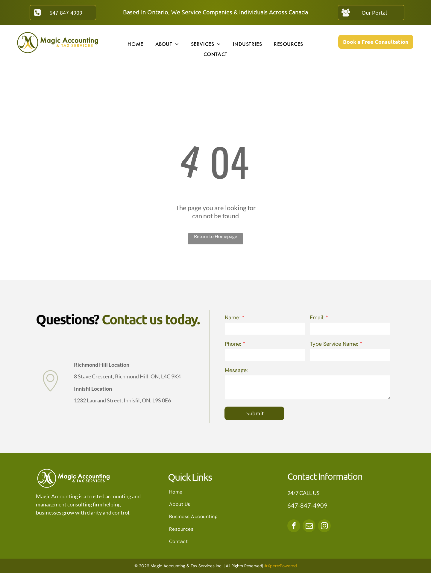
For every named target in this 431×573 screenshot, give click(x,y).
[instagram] (324, 526)
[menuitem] (135, 44)
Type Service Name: (334, 344)
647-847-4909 (307, 505)
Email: (317, 317)
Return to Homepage (215, 236)
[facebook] (293, 526)
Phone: (233, 344)
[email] (309, 526)
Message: (236, 370)
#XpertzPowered (280, 566)
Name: (232, 317)
